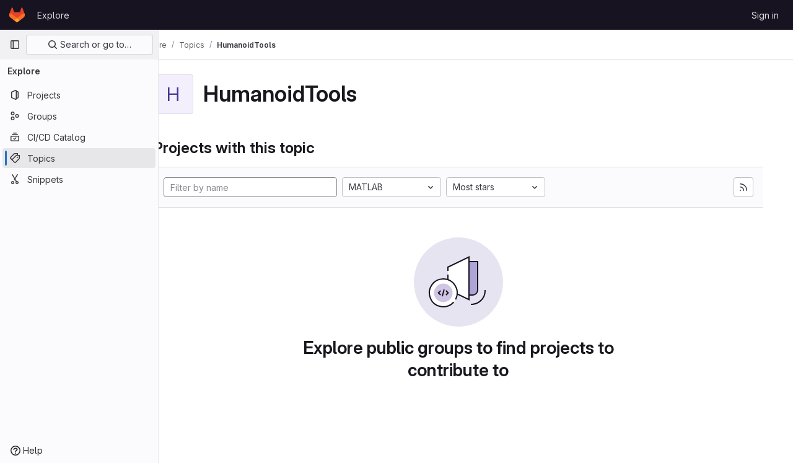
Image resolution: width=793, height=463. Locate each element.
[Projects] (79, 95)
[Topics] (79, 158)
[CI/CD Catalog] (79, 137)
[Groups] (79, 116)
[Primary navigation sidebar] (15, 45)
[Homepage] (17, 15)
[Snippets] (79, 179)
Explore (53, 15)
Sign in (765, 15)
